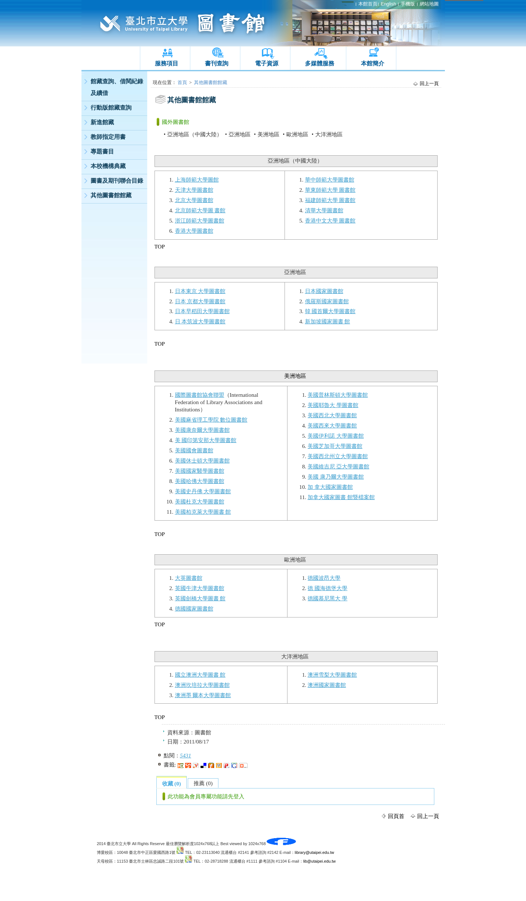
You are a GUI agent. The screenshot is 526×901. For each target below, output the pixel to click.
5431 (185, 755)
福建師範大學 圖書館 (330, 200)
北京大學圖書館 (194, 200)
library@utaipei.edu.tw (314, 852)
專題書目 (102, 151)
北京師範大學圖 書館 (200, 210)
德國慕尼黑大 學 (327, 598)
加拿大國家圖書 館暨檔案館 (341, 497)
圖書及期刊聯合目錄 (117, 181)
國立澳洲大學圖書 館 (200, 675)
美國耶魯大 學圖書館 (333, 405)
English (388, 4)
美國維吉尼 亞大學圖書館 (338, 466)
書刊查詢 (216, 63)
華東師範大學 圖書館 (330, 190)
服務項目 (166, 63)
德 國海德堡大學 (327, 588)
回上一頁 (429, 83)
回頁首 (396, 816)
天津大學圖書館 (194, 190)
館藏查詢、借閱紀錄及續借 (117, 87)
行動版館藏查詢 (111, 107)
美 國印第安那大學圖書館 (206, 440)
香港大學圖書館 (194, 231)
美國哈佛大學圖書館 (199, 481)
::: (82, 73)
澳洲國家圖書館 (327, 685)
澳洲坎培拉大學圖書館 (202, 685)
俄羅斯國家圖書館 (327, 301)
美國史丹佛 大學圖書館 (203, 491)
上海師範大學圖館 (197, 179)
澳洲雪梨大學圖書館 (332, 675)
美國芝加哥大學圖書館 (335, 446)
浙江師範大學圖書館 (199, 220)
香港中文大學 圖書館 (330, 220)
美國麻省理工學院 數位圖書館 (211, 420)
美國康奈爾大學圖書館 (202, 430)
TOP (160, 246)
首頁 (182, 82)
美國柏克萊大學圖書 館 (203, 512)
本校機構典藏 (108, 166)
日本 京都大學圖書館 (200, 301)
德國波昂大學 (324, 578)
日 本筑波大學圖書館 (200, 321)
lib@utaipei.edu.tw (319, 861)
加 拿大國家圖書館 (330, 487)
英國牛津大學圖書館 (199, 588)
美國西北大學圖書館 (332, 415)
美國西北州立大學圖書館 (338, 456)
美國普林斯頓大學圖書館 (338, 395)
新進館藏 (102, 122)
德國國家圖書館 (194, 608)
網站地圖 (429, 4)
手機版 (408, 4)
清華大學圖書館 (324, 210)
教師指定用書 (108, 137)
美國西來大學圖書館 (332, 425)
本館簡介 (372, 63)
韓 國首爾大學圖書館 (330, 311)
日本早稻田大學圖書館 (202, 311)
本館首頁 (367, 4)
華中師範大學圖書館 (329, 179)
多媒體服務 (319, 63)
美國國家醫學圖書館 (199, 471)
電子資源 (266, 63)
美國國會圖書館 (194, 450)
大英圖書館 (188, 578)
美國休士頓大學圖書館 (202, 460)
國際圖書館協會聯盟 (199, 395)
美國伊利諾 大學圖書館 (336, 436)
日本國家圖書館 (324, 291)
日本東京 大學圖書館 (200, 291)
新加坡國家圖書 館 (327, 321)
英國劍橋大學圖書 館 (200, 598)
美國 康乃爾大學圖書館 (336, 477)
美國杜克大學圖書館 (199, 501)
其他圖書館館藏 (111, 195)
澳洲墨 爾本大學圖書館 (203, 695)
